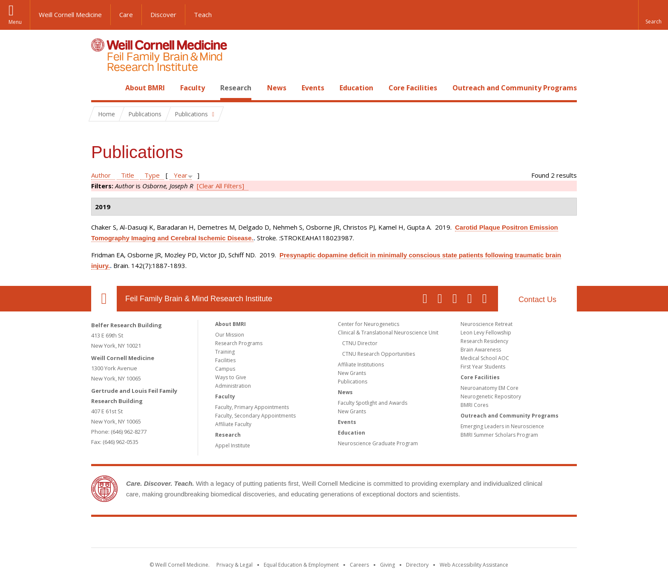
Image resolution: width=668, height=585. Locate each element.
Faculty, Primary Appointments (252, 407)
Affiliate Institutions (361, 364)
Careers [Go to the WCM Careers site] (359, 564)
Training (225, 351)
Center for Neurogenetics (368, 324)
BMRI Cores (474, 405)
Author (101, 175)
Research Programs (238, 343)
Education (356, 87)
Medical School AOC (485, 358)
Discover (163, 14)
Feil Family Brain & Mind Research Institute (198, 298)
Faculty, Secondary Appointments (255, 415)
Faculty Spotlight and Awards (372, 402)
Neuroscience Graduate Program (378, 443)
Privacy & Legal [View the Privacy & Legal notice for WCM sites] (234, 564)
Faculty (192, 87)
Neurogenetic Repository (491, 396)
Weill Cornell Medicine (70, 14)
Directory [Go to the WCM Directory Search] (417, 564)
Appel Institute (232, 445)
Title (127, 175)
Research (235, 87)
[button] (653, 15)
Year (180, 175)
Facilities (225, 360)
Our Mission (229, 334)
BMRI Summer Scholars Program (499, 434)
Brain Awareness (481, 349)
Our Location (104, 298)
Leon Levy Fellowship (486, 332)
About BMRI (145, 87)
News (276, 87)
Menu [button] (15, 22)
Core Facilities (413, 87)
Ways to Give (230, 377)
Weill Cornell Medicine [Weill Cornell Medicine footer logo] (272, 534)
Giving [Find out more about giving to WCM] (387, 564)
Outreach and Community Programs (514, 87)
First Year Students (483, 366)
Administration (233, 385)
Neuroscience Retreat (487, 324)
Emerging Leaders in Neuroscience (502, 426)
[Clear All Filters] (220, 186)
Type (152, 175)
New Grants (352, 373)
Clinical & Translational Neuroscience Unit (388, 332)
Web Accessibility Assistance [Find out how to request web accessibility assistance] (474, 564)
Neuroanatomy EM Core (489, 388)
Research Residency (484, 341)
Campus (225, 368)
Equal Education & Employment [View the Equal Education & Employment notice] (301, 564)
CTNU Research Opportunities (378, 353)
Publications (352, 381)
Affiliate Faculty (233, 424)
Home (100, 88)
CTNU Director (359, 343)
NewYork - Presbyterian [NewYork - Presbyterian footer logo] (405, 534)
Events (313, 87)
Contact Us (537, 299)
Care (126, 14)
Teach (203, 14)
